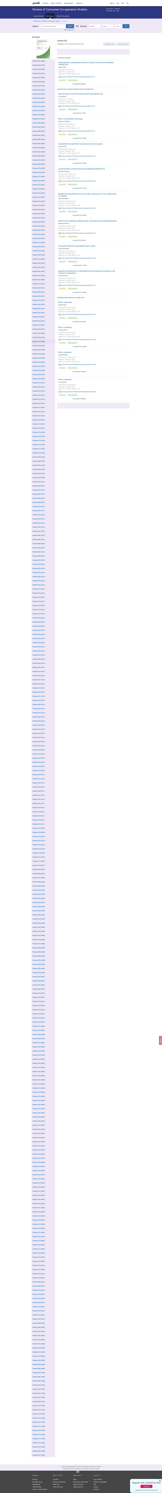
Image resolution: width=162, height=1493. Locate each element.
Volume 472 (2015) (38, 610)
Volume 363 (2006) (38, 1059)
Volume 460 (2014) (38, 659)
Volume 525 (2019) (38, 391)
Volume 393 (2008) (38, 935)
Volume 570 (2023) (38, 205)
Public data (56, 1484)
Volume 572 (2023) (38, 197)
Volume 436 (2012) (38, 758)
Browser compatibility (100, 1482)
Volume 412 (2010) (38, 857)
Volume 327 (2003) (38, 1208)
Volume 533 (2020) (38, 358)
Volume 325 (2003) (38, 1216)
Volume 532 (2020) (38, 362)
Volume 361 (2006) (38, 1067)
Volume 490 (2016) (38, 535)
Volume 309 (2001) (38, 1282)
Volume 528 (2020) (38, 379)
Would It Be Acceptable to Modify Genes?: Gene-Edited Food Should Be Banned (87, 221)
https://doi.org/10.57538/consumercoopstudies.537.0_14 (79, 156)
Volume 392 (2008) (38, 940)
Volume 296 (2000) (38, 1335)
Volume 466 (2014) (38, 634)
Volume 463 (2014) (38, 647)
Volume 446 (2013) (38, 717)
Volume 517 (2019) (38, 424)
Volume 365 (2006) (38, 1051)
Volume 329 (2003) (38, 1199)
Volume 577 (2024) (38, 176)
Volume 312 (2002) (38, 1269)
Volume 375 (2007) (38, 1010)
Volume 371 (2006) (38, 1026)
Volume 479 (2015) (38, 581)
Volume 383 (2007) (38, 977)
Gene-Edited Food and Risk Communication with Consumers (80, 144)
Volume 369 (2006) (38, 1034)
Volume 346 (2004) (38, 1129)
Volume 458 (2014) (38, 667)
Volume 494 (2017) (38, 519)
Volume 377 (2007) (38, 1001)
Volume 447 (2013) (38, 713)
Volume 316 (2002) (38, 1253)
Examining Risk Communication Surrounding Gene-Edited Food (81, 169)
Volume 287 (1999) (38, 1373)
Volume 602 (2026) (38, 73)
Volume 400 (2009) (38, 907)
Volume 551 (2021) (38, 284)
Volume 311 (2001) (38, 1274)
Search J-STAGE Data (39, 1489)
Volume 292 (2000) (38, 1352)
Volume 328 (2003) (38, 1203)
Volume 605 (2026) (38, 61)
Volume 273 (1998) (38, 1430)
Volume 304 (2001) (38, 1302)
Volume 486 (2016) (38, 552)
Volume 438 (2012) (38, 750)
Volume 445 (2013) (38, 721)
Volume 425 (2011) (38, 803)
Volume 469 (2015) (38, 622)
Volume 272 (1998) (38, 1434)
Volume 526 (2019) (38, 387)
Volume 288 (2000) (38, 1368)
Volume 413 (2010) (38, 853)
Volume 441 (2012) (38, 737)
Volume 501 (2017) (38, 490)
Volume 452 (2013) (38, 692)
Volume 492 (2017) (38, 527)
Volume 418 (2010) (38, 832)
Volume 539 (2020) (38, 333)
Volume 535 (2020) (38, 350)
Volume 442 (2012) (38, 733)
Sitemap (96, 1489)
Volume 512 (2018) (38, 445)
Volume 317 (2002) (38, 1249)
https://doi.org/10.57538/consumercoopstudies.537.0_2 (78, 77)
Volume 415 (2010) (38, 845)
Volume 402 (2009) (38, 898)
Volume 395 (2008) (38, 927)
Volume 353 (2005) (38, 1100)
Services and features (59, 1482)
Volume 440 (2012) (38, 742)
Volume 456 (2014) (38, 676)
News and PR (69, 3)
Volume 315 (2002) (38, 1257)
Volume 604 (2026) (38, 65)
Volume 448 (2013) (38, 709)
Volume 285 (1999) (38, 1381)
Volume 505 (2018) (38, 473)
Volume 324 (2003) (38, 1220)
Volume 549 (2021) (38, 292)
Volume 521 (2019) (38, 407)
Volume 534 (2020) (38, 354)
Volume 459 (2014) (38, 663)
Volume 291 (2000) (38, 1356)
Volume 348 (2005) (38, 1121)
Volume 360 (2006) (38, 1071)
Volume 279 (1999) (38, 1406)
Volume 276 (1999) (38, 1418)
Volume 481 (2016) (38, 572)
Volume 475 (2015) (38, 597)
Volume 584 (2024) (38, 148)
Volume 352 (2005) (38, 1104)
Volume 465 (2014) (38, 638)
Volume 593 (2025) (38, 110)
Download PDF (77, 84)
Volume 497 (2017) (38, 506)
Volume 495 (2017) (38, 515)
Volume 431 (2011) (38, 779)
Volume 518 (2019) (38, 420)
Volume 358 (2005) (38, 1080)
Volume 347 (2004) (38, 1125)
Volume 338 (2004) (38, 1162)
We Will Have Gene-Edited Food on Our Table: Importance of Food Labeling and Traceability (87, 195)
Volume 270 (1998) (38, 1443)
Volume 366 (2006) (38, 1047)
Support (79, 3)
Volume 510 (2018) (38, 453)
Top (77, 1472)
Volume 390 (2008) (38, 948)
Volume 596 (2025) (38, 98)
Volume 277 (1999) (38, 1414)
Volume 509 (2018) (38, 457)
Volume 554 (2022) (38, 271)
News (75, 1479)
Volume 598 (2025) (38, 90)
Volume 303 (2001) (38, 1307)
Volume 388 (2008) (38, 956)
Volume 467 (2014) (38, 630)
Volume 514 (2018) (38, 436)
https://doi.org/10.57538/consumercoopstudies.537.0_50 (79, 258)
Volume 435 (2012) (38, 762)
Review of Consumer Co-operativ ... (51, 21)
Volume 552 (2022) (38, 280)
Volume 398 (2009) (38, 915)
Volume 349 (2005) (38, 1117)
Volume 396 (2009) (38, 923)
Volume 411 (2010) (38, 861)
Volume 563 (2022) (38, 234)
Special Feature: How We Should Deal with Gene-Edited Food (80, 94)
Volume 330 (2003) (38, 1195)
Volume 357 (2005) (38, 1084)
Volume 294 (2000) (38, 1344)
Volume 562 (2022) (38, 238)
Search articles (36, 1487)
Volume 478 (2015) (38, 585)
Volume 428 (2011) (38, 791)
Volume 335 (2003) (38, 1175)
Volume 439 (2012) (38, 746)
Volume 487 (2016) (38, 548)
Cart (117, 3)
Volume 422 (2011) (38, 816)
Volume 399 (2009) (38, 911)
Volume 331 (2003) (38, 1191)
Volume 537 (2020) (38, 341)
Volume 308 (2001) (38, 1286)
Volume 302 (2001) (38, 1311)
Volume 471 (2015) (38, 614)
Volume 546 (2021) (38, 304)
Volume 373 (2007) (38, 1018)
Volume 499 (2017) (38, 498)
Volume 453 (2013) (38, 688)
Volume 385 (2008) (38, 968)
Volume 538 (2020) (38, 337)
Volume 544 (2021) (38, 313)
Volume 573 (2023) (38, 193)
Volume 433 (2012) (38, 770)
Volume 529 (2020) (38, 374)
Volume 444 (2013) (38, 725)
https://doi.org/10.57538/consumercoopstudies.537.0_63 (79, 314)
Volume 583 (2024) (38, 152)
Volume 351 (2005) (38, 1109)
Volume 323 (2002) (38, 1224)
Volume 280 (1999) (38, 1401)
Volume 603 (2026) (38, 69)
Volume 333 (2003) (38, 1183)
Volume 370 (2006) (38, 1030)
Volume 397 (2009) (38, 919)
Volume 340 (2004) (38, 1154)
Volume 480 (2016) (38, 577)
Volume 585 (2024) (38, 143)
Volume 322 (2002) (38, 1228)
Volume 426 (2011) (38, 799)
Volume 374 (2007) (38, 1014)
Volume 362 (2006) (38, 1063)
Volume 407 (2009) (38, 878)
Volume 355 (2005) (38, 1092)
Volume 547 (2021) (38, 300)
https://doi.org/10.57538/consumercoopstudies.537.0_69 (79, 392)
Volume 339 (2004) (38, 1158)
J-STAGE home (36, 21)
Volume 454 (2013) (38, 684)
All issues (50, 16)
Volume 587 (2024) (38, 135)
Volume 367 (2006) (38, 1043)
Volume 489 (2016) (38, 539)
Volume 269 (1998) (38, 1447)
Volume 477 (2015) (38, 589)
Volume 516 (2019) (38, 428)
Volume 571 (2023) (38, 201)
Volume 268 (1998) (38, 1451)
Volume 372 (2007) (38, 1022)
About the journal (63, 16)
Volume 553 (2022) (38, 275)
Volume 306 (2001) (38, 1294)
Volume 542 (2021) (38, 321)
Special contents (78, 1484)
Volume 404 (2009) (38, 890)
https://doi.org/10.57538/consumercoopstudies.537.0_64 (79, 339)
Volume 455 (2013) (38, 680)
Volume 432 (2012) (38, 775)
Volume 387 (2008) (38, 960)
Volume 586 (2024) (38, 139)
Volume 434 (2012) (38, 766)
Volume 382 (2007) (38, 981)
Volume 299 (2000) (38, 1323)
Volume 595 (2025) (38, 102)
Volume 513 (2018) (38, 440)
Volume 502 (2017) (38, 486)
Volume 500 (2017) (38, 494)
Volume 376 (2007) (38, 1006)
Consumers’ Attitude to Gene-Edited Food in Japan (76, 246)
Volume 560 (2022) (38, 247)
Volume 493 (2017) (38, 523)
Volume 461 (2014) (38, 655)
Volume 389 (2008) (38, 952)
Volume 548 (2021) (38, 296)
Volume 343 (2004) (38, 1142)
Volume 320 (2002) (38, 1236)
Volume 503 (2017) (38, 482)
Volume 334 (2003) (38, 1179)
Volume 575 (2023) (38, 185)
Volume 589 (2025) (38, 127)
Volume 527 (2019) (38, 383)
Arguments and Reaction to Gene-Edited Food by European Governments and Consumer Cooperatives (86, 272)
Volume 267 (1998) (38, 1455)
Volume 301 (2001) (38, 1315)
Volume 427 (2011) (38, 795)
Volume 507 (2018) (38, 465)
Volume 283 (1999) (38, 1389)
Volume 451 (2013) (38, 696)
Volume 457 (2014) (38, 671)
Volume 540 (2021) (38, 329)
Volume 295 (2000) (38, 1340)
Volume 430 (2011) (38, 783)
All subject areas (37, 1482)
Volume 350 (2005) (38, 1113)
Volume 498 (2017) (38, 502)
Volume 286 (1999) (38, 1377)
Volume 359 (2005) (38, 1076)
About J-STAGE (56, 3)
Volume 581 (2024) (38, 160)
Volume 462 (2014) (38, 651)
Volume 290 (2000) (38, 1360)
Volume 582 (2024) (38, 156)
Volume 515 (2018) (38, 432)
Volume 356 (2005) (38, 1088)
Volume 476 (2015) (38, 593)
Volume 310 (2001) (38, 1278)
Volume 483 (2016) (38, 564)
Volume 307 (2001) (38, 1290)
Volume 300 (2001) (38, 1319)
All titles (34, 1479)
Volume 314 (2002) (38, 1261)
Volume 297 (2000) (38, 1331)
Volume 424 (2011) (38, 808)
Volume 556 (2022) (38, 263)
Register (147, 1486)
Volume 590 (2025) (38, 123)
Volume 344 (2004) (38, 1137)
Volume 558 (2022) (38, 255)
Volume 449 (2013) (38, 704)
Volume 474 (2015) (38, 601)
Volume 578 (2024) (38, 172)
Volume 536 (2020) (38, 346)
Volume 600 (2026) (38, 82)
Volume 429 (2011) (38, 787)
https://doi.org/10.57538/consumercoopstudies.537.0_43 (79, 233)
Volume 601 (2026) (38, 77)
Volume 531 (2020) (38, 366)
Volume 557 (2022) (38, 259)
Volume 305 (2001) (38, 1298)
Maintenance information (80, 1482)
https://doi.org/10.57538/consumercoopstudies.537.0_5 (78, 131)
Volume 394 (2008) (38, 931)
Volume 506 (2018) (38, 469)
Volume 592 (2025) (38, 115)
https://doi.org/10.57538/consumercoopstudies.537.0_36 (79, 208)
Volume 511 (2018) (38, 449)
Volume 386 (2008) (38, 964)
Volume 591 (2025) (38, 119)
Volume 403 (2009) (38, 894)
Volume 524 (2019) (38, 395)
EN (122, 3)
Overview (55, 1479)
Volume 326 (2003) (38, 1212)
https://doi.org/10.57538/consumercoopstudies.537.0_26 (79, 181)
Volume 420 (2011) (38, 824)
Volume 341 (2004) (38, 1150)
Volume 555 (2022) (38, 267)
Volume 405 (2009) (38, 886)
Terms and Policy (58, 1487)
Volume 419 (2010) (38, 828)
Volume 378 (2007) (38, 997)
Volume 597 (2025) (38, 94)
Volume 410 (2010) (38, 865)
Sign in (112, 3)
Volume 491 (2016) (38, 531)
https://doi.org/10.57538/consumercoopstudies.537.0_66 (79, 364)
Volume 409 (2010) (38, 869)
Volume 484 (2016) (38, 560)
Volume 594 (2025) (38, 106)
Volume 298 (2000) (38, 1327)
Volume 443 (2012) (38, 729)
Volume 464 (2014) (38, 643)
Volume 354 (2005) (38, 1096)
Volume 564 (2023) (38, 230)
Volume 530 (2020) (38, 370)
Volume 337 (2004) (38, 1166)
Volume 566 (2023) (38, 222)
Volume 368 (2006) (38, 1039)
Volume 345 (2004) (38, 1133)
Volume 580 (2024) (38, 164)
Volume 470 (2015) (38, 618)
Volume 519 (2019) (38, 416)
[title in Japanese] (64, 302)
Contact (96, 1487)
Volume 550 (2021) (38, 288)
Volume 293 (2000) (38, 1348)
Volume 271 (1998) (38, 1439)
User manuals (98, 1479)
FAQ (95, 1484)
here (156, 1490)
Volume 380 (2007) (38, 989)
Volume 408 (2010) (38, 874)
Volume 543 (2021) (38, 317)
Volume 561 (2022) (38, 242)
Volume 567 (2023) (38, 218)
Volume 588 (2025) (38, 131)
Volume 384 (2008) (38, 973)
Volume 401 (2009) (38, 902)
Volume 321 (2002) (38, 1232)
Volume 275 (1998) (38, 1422)
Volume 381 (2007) (38, 985)
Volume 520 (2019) (38, 412)
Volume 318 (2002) (38, 1245)
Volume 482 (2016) (38, 568)
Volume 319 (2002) (38, 1241)
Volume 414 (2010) (38, 849)
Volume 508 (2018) (38, 461)
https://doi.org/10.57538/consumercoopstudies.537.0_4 (78, 106)
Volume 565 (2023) (38, 226)
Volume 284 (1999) (38, 1385)
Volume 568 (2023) (38, 214)
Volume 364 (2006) (38, 1055)
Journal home (38, 16)
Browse (46, 3)
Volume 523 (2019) (38, 399)
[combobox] (95, 26)
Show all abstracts (123, 44)
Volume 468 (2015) (38, 626)
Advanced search (69, 30)
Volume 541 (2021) (38, 325)
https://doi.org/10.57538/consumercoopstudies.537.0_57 (79, 285)
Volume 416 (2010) (38, 841)
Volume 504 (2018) (38, 478)
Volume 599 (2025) (38, 86)
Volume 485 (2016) (38, 556)
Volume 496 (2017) (38, 511)
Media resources (78, 1487)
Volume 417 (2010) (38, 836)
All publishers (36, 1484)
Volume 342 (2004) (38, 1146)
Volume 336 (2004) (38, 1170)
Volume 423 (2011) (38, 812)
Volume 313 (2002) (38, 1265)
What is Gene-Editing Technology (70, 119)
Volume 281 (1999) (38, 1397)
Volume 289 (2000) (38, 1364)
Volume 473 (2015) (38, 605)
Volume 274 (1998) (38, 1426)
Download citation (110, 44)
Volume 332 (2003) (38, 1187)
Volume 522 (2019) (38, 403)
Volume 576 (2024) (38, 181)
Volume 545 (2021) (38, 308)
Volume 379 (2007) (38, 993)
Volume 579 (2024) (38, 168)
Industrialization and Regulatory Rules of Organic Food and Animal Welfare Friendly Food (86, 63)
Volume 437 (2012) (38, 754)
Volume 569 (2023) (38, 209)
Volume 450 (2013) (38, 700)
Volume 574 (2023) (38, 189)
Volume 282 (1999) (38, 1393)
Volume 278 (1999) (38, 1410)
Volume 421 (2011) (38, 820)
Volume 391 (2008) (38, 944)
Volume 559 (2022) (38, 251)
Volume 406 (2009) (38, 882)
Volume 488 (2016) (38, 544)
